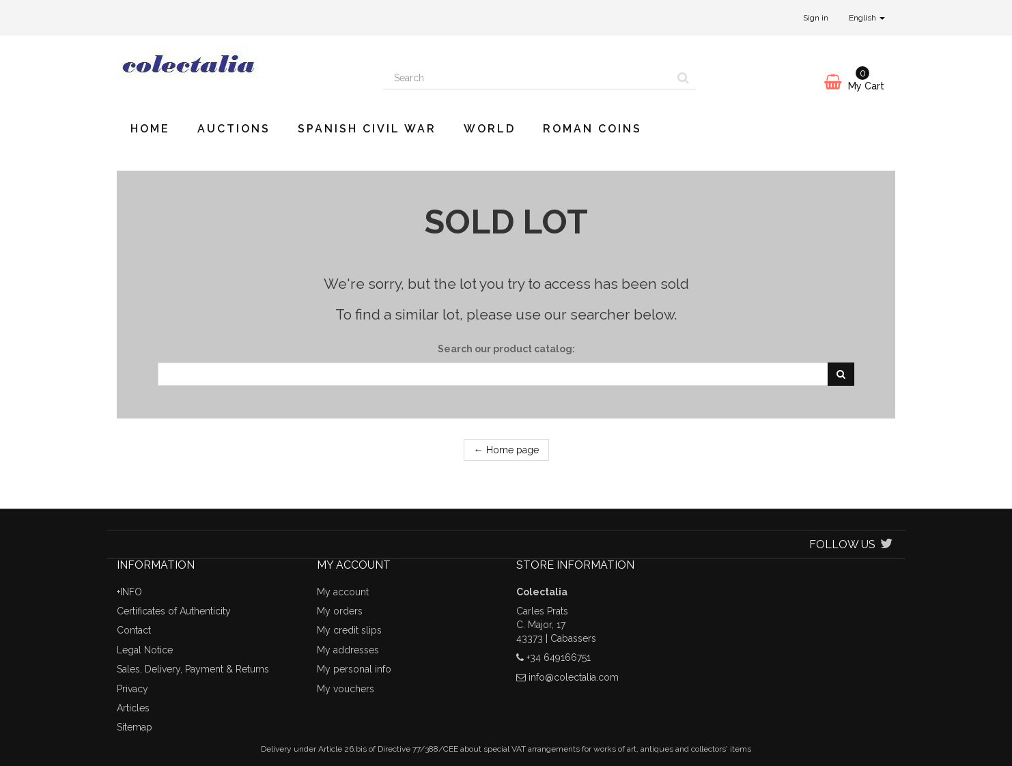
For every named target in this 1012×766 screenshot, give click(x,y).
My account (343, 591)
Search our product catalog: (506, 348)
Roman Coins (592, 128)
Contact (134, 630)
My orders (340, 611)
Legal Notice (145, 649)
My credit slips (349, 630)
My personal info (354, 669)
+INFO (129, 591)
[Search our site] (527, 77)
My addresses (348, 649)
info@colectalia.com (574, 677)
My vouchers (345, 688)
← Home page (506, 449)
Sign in (815, 18)
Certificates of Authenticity (174, 611)
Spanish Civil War (367, 128)
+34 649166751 (558, 657)
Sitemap (134, 727)
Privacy (132, 688)
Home (150, 128)
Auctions (233, 128)
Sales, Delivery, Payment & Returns (193, 669)
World (490, 128)
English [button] (867, 18)
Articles (133, 708)
